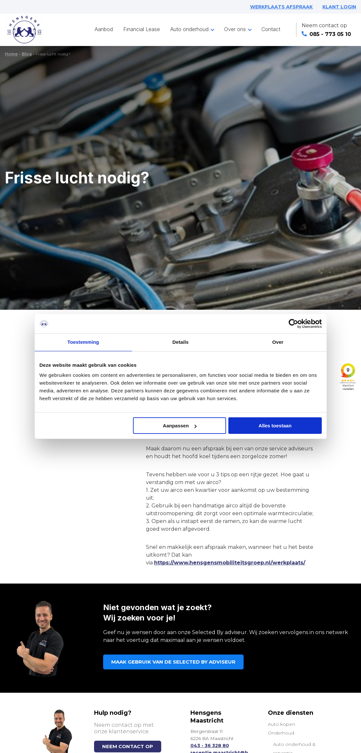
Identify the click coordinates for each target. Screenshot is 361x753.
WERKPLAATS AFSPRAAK (281, 7)
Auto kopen (281, 724)
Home (11, 54)
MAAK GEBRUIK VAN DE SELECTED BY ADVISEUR (173, 662)
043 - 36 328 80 (209, 745)
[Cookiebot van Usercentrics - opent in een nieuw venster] (293, 324)
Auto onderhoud (189, 29)
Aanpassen (180, 425)
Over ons (235, 29)
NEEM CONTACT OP (127, 746)
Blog (27, 54)
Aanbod (104, 29)
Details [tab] (181, 342)
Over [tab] (277, 342)
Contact (270, 29)
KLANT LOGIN (339, 7)
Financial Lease (141, 29)
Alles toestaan (275, 425)
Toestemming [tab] (83, 342)
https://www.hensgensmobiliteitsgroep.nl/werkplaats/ (229, 563)
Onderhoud (281, 733)
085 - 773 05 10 (326, 34)
